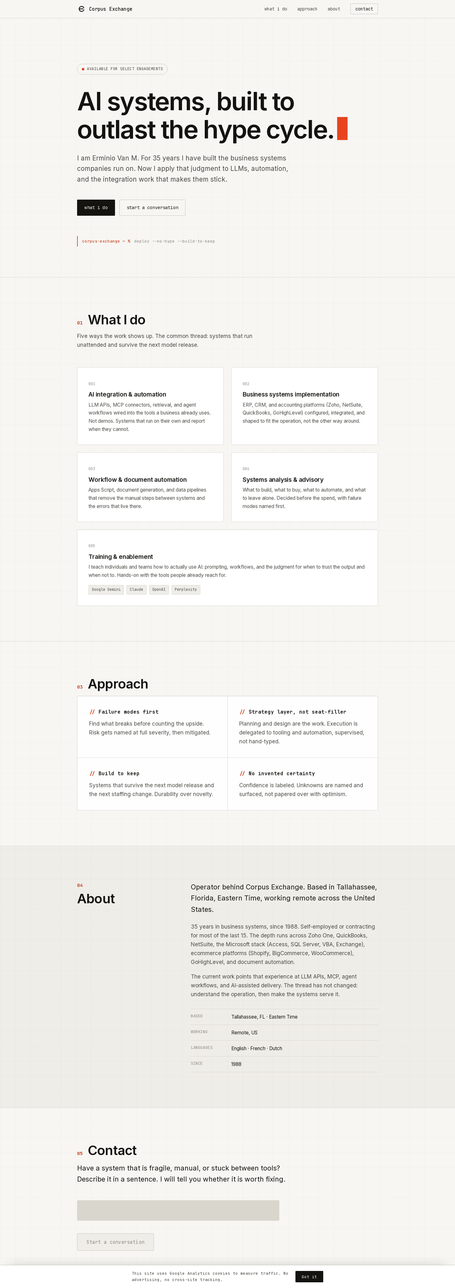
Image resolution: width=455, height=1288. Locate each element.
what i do (275, 9)
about (334, 9)
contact (364, 9)
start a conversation (152, 207)
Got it (309, 1276)
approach (307, 9)
